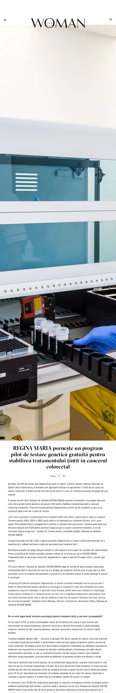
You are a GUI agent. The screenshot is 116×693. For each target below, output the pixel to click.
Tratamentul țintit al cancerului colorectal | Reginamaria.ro (35, 557)
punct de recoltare (82, 550)
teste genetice (48, 689)
